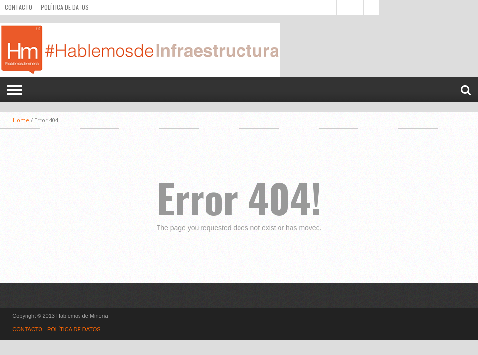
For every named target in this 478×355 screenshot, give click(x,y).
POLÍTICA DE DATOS (65, 7)
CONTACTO (18, 7)
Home (21, 120)
